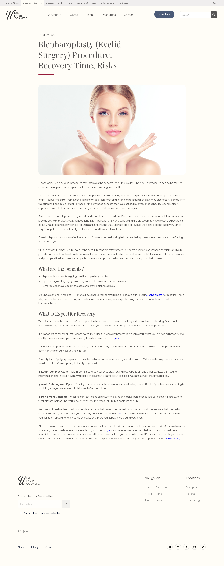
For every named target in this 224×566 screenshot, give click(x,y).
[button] (54, 15)
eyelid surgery (172, 438)
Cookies (49, 547)
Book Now (164, 14)
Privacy (34, 547)
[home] (17, 15)
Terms (21, 547)
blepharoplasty (155, 294)
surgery (114, 338)
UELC (121, 413)
